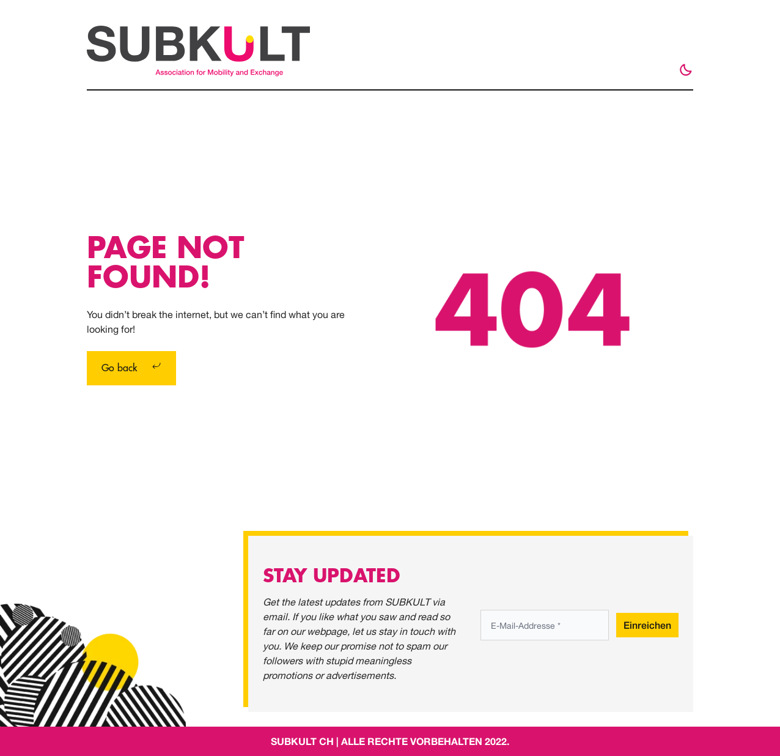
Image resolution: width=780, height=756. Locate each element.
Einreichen (647, 625)
